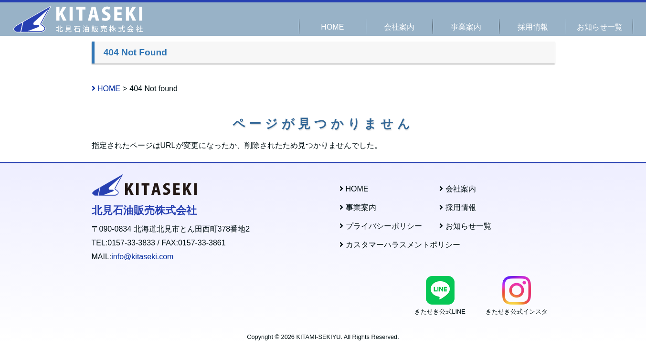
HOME (332, 27)
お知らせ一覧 (600, 27)
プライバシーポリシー (380, 226)
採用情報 (533, 27)
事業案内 (466, 27)
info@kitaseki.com (142, 257)
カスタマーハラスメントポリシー (399, 245)
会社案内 (399, 27)
